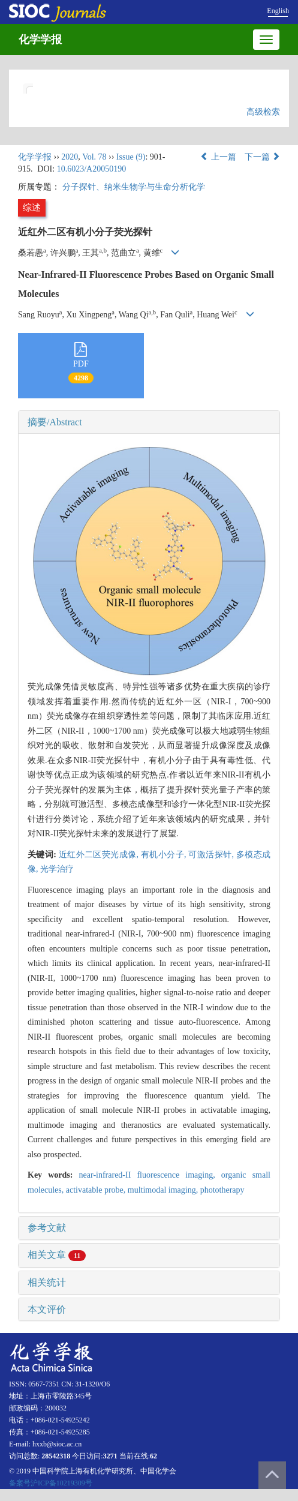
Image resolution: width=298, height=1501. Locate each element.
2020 (69, 156)
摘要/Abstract (55, 422)
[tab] (149, 422)
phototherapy (222, 1189)
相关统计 (47, 1282)
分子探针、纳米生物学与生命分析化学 (133, 186)
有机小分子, (164, 854)
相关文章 (57, 1255)
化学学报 (40, 40)
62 (153, 1456)
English (278, 11)
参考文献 (47, 1228)
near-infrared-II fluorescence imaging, (150, 1174)
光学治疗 (57, 868)
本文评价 (47, 1309)
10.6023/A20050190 (92, 168)
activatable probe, (97, 1189)
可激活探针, (212, 854)
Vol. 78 (94, 156)
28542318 (55, 1456)
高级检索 (263, 111)
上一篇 (218, 156)
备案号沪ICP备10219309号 (50, 1483)
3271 (110, 1456)
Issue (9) (131, 156)
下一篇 (263, 156)
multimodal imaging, (164, 1189)
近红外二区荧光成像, (100, 854)
